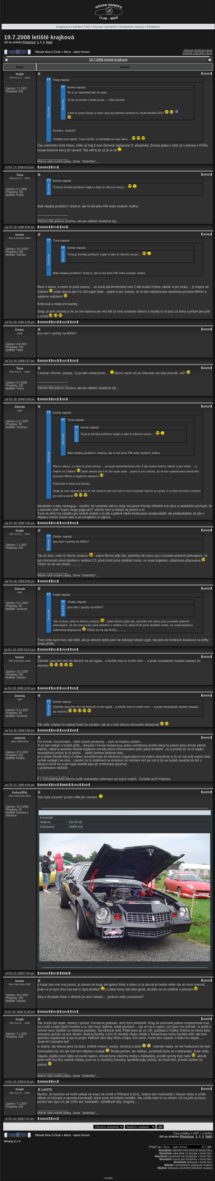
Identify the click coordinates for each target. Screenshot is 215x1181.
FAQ (87, 26)
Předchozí (29, 42)
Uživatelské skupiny (131, 26)
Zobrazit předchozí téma (197, 50)
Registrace (63, 26)
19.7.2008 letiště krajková (39, 37)
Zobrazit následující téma (197, 53)
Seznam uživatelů (104, 26)
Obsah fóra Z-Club (48, 51)
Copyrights (108, 1178)
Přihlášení (153, 26)
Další (49, 42)
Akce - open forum (77, 51)
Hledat (77, 26)
